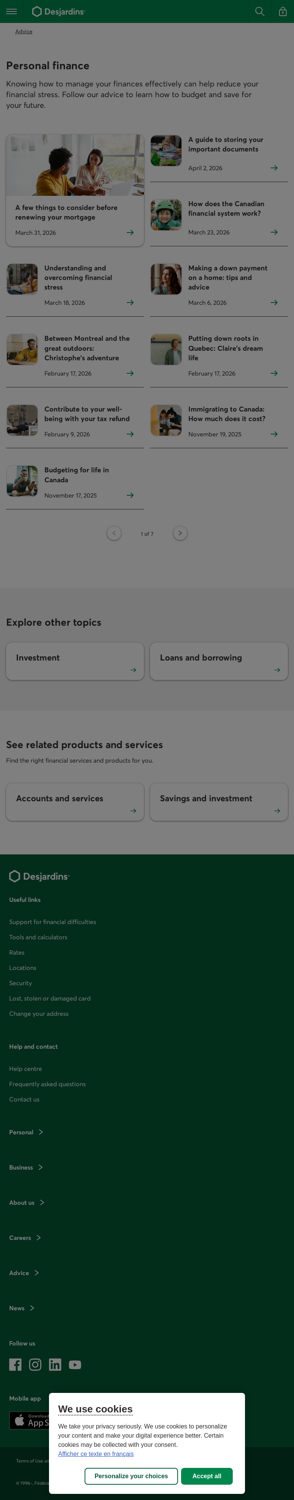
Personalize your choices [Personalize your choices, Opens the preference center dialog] (131, 1476)
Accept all (207, 1476)
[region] (147, 1443)
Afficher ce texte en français (96, 1454)
